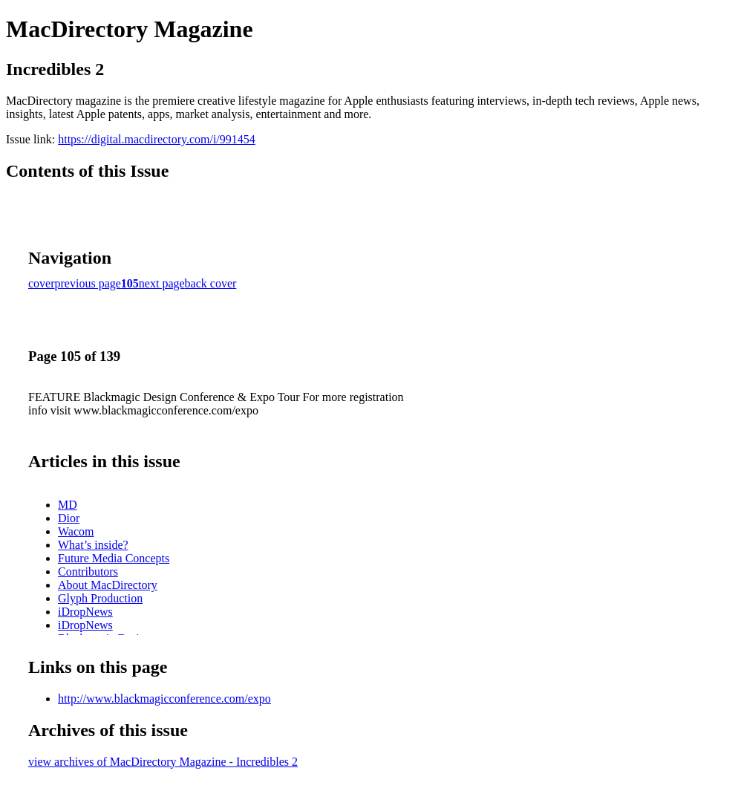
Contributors (88, 571)
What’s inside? (93, 544)
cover (41, 283)
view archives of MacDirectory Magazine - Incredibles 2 (163, 761)
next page (162, 283)
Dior (68, 518)
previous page (88, 283)
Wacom (76, 531)
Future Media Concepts (113, 558)
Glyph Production (100, 598)
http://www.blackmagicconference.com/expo (164, 698)
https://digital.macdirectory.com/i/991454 (156, 139)
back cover (211, 283)
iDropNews (85, 611)
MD (67, 504)
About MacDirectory (107, 585)
